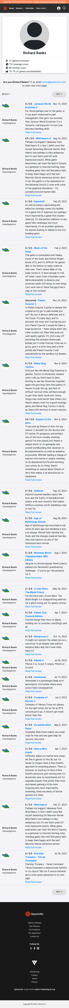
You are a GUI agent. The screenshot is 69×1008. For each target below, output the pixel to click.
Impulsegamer (9, 123)
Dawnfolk (39, 201)
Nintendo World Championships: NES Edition (38, 556)
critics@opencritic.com (54, 82)
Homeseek (40, 677)
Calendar (29, 8)
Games (19, 8)
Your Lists (40, 8)
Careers (34, 975)
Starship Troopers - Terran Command (35, 857)
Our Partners (34, 926)
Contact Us (34, 936)
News (11, 8)
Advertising (34, 972)
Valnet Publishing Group (44, 989)
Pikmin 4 (38, 660)
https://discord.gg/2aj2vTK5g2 (50, 1)
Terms (34, 978)
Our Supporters (34, 933)
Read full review (33, 132)
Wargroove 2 (41, 636)
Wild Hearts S (43, 138)
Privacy (34, 982)
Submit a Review (34, 923)
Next (59, 94)
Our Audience (34, 929)
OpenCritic (18, 989)
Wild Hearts (40, 804)
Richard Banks (9, 120)
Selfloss (38, 490)
